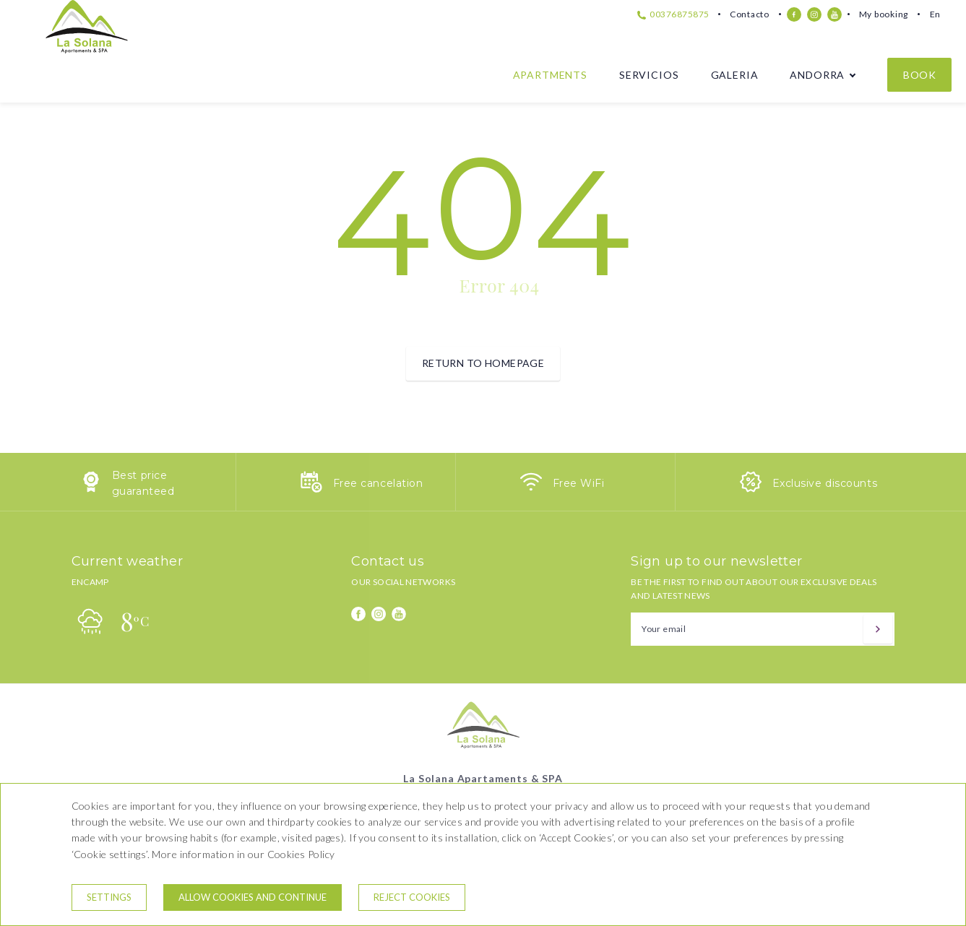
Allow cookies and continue (252, 897)
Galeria (735, 75)
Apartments (550, 75)
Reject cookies (412, 897)
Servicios (649, 75)
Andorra (817, 75)
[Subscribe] (877, 629)
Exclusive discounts (825, 483)
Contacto (749, 14)
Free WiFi (579, 483)
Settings (109, 897)
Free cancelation (378, 483)
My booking (883, 14)
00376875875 (673, 14)
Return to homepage (483, 363)
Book (919, 75)
